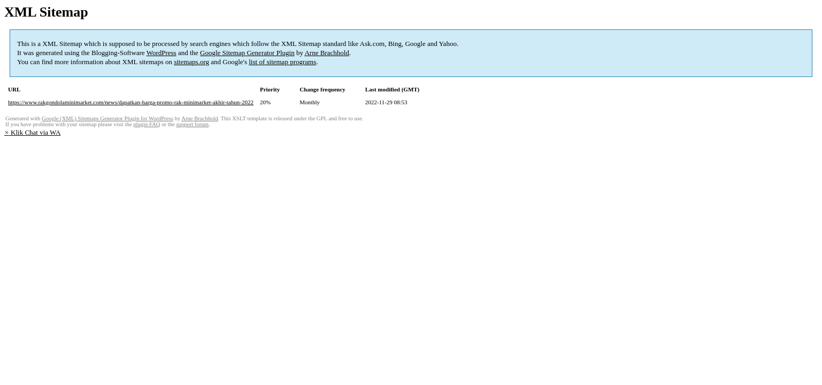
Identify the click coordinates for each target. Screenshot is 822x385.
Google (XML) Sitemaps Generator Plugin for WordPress (107, 118)
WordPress (161, 53)
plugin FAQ (146, 124)
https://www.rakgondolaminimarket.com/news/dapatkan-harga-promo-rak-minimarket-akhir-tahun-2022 (130, 102)
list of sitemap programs (282, 62)
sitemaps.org (191, 62)
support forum (192, 124)
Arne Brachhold (326, 53)
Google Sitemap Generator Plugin (247, 53)
